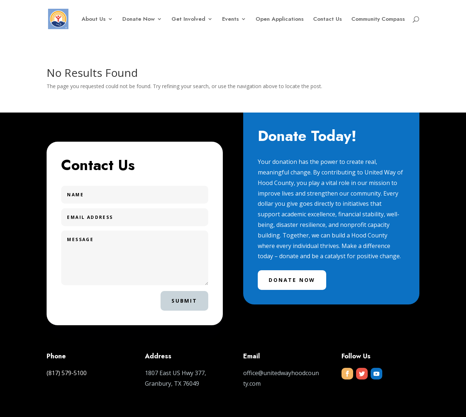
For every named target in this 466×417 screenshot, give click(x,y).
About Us (94, 19)
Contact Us (327, 19)
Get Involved (188, 19)
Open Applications (280, 19)
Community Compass (378, 19)
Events (230, 19)
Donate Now (138, 19)
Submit (184, 300)
